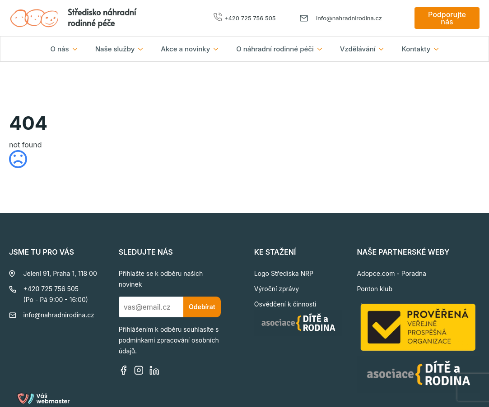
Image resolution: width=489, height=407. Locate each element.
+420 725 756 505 (250, 18)
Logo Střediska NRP (283, 273)
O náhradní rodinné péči (274, 49)
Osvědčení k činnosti (285, 304)
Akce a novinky (185, 49)
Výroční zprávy (276, 289)
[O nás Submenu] (77, 49)
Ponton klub (374, 289)
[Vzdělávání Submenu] (383, 49)
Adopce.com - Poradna (391, 273)
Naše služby (115, 49)
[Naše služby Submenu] (143, 49)
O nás (60, 49)
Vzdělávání (358, 49)
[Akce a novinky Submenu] (218, 49)
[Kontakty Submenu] (438, 49)
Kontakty (415, 49)
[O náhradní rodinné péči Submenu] (322, 49)
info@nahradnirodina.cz (349, 18)
